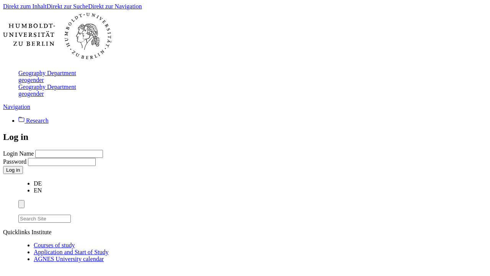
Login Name (19, 153)
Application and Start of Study (71, 252)
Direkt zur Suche (67, 6)
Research (33, 120)
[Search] (75, 217)
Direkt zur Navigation (115, 6)
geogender (31, 80)
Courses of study (54, 245)
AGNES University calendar (69, 259)
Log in (13, 170)
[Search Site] (44, 219)
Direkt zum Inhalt (25, 6)
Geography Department (47, 73)
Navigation (16, 107)
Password (15, 161)
